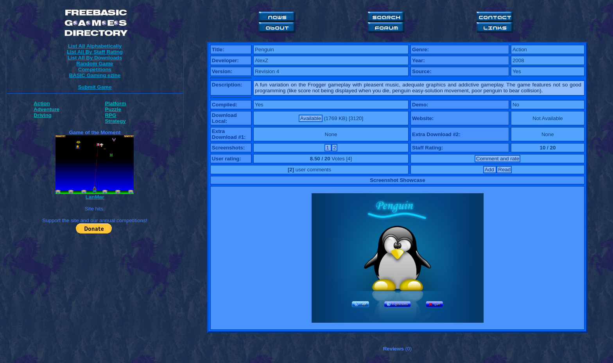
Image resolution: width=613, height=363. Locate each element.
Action (42, 103)
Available (310, 118)
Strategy (115, 121)
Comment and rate (497, 159)
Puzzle (113, 109)
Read (504, 170)
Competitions (94, 69)
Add (490, 170)
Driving (43, 115)
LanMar (95, 197)
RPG (110, 115)
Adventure (46, 109)
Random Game (94, 63)
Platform (115, 103)
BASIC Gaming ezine (94, 75)
